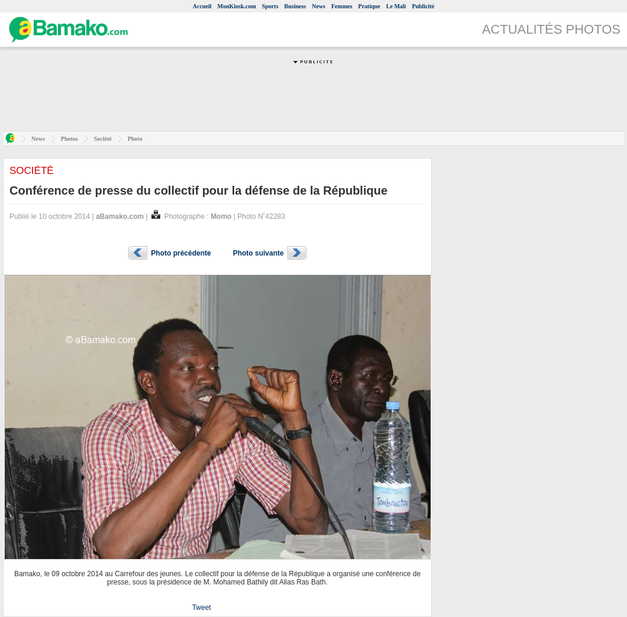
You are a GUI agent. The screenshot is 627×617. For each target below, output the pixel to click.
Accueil (202, 6)
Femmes (342, 6)
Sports (270, 6)
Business (295, 6)
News (318, 6)
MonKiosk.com (236, 6)
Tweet (201, 607)
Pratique (369, 6)
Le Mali (396, 6)
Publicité (423, 6)
